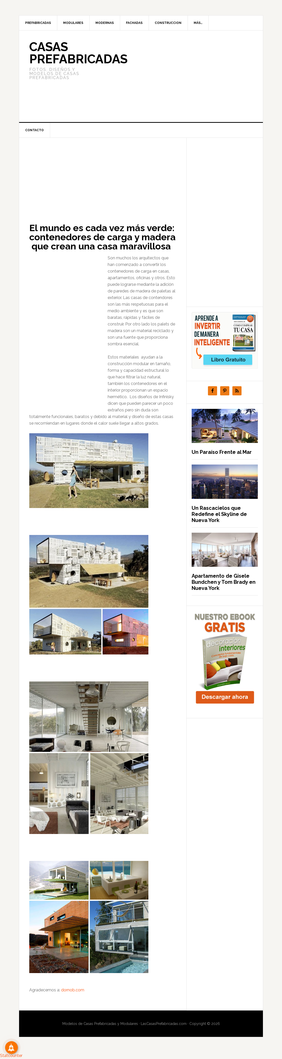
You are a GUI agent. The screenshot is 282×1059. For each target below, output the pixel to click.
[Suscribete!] (11, 1047)
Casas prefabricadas (78, 53)
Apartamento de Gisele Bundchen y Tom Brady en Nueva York (224, 582)
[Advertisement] (179, 76)
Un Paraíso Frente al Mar (222, 452)
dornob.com (72, 990)
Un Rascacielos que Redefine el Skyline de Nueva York (219, 514)
